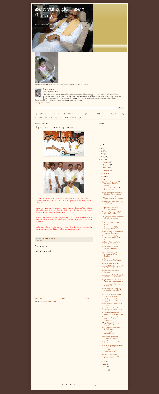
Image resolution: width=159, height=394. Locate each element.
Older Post (89, 298)
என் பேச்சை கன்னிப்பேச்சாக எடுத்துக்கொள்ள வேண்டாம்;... (113, 299)
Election (80, 114)
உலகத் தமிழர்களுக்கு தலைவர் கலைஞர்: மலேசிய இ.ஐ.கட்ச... (112, 313)
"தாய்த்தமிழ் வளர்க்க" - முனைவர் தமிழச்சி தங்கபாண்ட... (113, 217)
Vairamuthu (73, 118)
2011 (102, 156)
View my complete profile (42, 103)
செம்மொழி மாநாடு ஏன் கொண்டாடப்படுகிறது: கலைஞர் (110, 248)
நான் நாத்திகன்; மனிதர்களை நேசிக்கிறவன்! (111, 328)
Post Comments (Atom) (49, 301)
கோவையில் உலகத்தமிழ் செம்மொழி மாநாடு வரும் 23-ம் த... (113, 237)
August (105, 173)
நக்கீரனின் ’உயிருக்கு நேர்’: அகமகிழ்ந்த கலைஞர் (111, 243)
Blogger (95, 385)
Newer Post (38, 298)
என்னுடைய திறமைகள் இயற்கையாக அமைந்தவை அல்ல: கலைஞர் (111, 356)
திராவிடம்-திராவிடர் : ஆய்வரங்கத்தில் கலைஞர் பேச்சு (111, 222)
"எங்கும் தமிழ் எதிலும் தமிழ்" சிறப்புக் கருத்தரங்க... (111, 208)
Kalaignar (92, 114)
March (105, 367)
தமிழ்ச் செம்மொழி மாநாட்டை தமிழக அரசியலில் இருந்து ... (112, 259)
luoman (83, 385)
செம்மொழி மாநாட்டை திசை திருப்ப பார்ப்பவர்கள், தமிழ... (112, 280)
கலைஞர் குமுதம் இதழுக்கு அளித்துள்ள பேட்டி (111, 284)
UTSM (61, 118)
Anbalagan (48, 114)
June (104, 179)
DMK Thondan (49, 89)
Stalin (35, 118)
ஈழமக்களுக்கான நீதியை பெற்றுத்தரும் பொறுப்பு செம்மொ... (110, 254)
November (106, 165)
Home (64, 298)
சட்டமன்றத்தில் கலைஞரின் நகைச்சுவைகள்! (111, 332)
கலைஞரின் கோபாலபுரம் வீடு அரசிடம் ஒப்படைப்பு (111, 337)
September (106, 170)
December (106, 162)
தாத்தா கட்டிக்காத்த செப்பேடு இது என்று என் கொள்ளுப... (113, 232)
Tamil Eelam (48, 118)
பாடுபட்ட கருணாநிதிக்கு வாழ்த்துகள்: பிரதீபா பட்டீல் (112, 227)
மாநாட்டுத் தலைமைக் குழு (110, 263)
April (104, 364)
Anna (60, 114)
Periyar (117, 114)
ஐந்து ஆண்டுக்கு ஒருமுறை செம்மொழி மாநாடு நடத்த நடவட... (111, 183)
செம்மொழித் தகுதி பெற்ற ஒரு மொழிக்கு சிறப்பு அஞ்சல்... (112, 193)
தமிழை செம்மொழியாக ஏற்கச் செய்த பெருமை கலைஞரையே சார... (113, 202)
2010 (102, 159)
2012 (102, 154)
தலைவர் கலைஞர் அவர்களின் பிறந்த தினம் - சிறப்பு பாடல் (112, 308)
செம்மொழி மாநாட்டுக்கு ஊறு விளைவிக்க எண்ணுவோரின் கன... (112, 290)
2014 (102, 148)
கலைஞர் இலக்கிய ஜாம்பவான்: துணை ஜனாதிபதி (112, 350)
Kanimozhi (105, 114)
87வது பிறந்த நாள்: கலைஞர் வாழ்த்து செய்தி (111, 323)
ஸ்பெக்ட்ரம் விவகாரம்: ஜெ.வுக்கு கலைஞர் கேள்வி (112, 346)
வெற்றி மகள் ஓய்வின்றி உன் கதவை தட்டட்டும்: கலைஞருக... (111, 318)
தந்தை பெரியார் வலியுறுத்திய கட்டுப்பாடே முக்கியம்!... (111, 295)
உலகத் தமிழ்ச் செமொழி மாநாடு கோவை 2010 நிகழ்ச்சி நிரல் (112, 276)
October (105, 168)
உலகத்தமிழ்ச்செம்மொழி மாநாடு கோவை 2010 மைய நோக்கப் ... (113, 267)
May (104, 361)
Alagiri (35, 114)
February (105, 370)
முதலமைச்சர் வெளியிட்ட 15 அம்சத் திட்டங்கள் (111, 188)
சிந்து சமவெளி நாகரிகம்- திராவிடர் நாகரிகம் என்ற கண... (113, 197)
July (104, 176)
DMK (69, 114)
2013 (102, 151)
